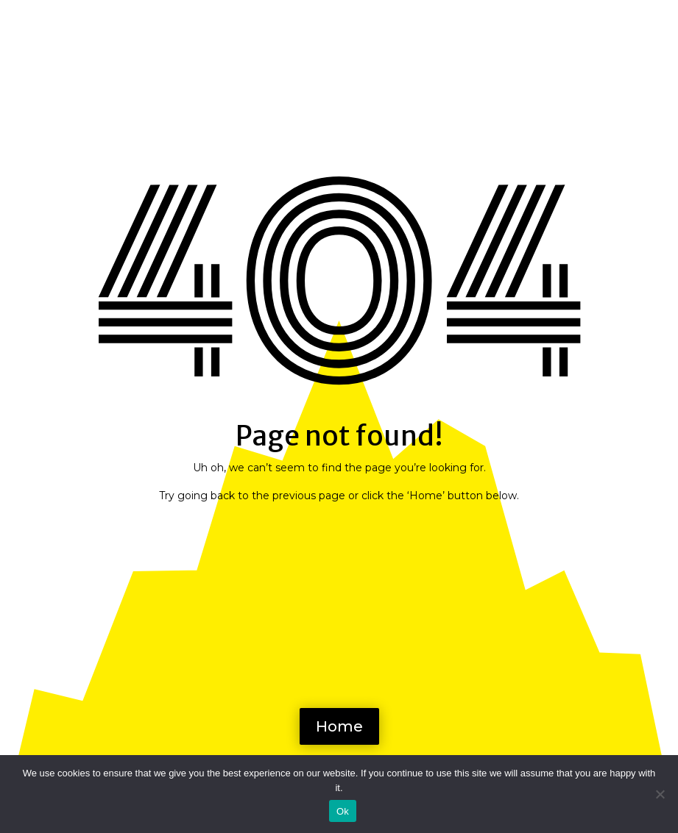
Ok (342, 811)
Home (339, 726)
